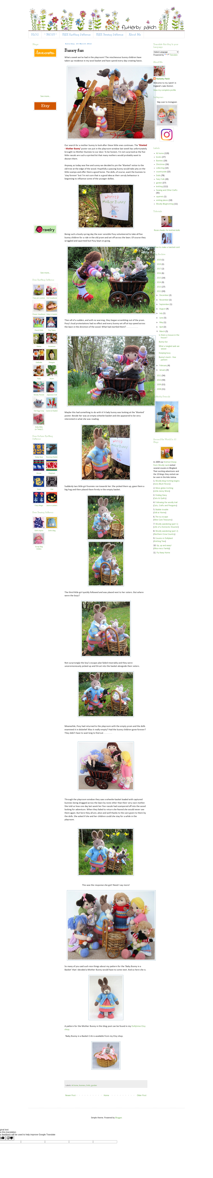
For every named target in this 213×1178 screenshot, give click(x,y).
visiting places (162, 200)
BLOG (35, 34)
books (159, 157)
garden (94, 1085)
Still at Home (159, 513)
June (161, 318)
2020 (159, 260)
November (164, 300)
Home (106, 1095)
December (164, 295)
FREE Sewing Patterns (109, 34)
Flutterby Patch (163, 79)
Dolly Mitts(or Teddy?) (38, 427)
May (161, 322)
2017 (159, 269)
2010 (159, 380)
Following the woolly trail (166, 502)
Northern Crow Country (164, 534)
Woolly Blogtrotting (165, 204)
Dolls (88, 1085)
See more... (45, 96)
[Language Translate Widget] (166, 52)
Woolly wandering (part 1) (166, 524)
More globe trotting (164, 488)
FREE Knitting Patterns (76, 34)
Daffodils (38, 361)
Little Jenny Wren (161, 491)
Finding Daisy (161, 495)
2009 (159, 385)
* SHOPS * (50, 34)
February (163, 366)
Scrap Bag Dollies (38, 546)
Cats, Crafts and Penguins (165, 506)
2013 (159, 287)
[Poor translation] (10, 1138)
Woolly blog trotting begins (167, 481)
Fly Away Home (163, 553)
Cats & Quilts (160, 498)
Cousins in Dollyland (164, 538)
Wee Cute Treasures (163, 520)
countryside (161, 172)
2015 (159, 278)
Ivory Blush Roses (162, 484)
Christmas (160, 164)
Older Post (141, 1095)
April (161, 327)
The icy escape (161, 517)
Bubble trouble (161, 510)
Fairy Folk (160, 179)
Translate (171, 55)
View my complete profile (164, 90)
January (162, 370)
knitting (159, 187)
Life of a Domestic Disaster (166, 527)
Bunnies (82, 1085)
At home (75, 1085)
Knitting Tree (159, 541)
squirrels (159, 197)
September (164, 304)
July (161, 313)
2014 (159, 282)
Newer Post (70, 1095)
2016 (159, 273)
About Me (135, 34)
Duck (38, 488)
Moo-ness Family (161, 548)
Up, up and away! (164, 545)
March (162, 331)
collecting (160, 168)
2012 (159, 291)
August (162, 309)
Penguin (51, 361)
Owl (51, 488)
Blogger (118, 1118)
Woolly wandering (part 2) (166, 531)
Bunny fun (163, 342)
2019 (159, 264)
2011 (159, 376)
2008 (159, 389)
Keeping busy (164, 353)
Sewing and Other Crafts (166, 190)
